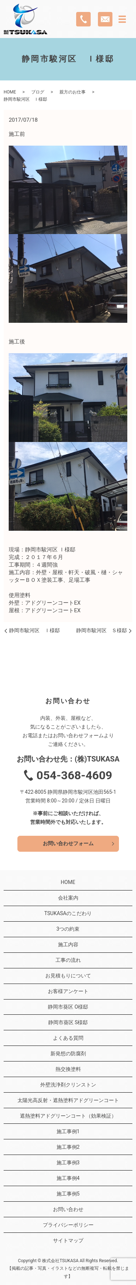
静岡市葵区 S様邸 (68, 1022)
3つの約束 (68, 929)
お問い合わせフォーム (68, 843)
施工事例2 (68, 1147)
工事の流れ (68, 960)
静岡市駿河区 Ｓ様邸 (101, 630)
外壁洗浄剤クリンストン (68, 1085)
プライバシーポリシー (68, 1225)
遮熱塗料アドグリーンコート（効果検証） (68, 1116)
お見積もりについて (68, 976)
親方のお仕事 (72, 92)
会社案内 (68, 898)
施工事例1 (68, 1131)
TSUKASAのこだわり (68, 913)
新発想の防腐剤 (68, 1053)
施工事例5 (68, 1194)
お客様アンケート (68, 991)
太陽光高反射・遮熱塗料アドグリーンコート (68, 1100)
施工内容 (68, 944)
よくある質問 (68, 1038)
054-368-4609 (74, 775)
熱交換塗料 (68, 1069)
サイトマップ (68, 1240)
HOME (10, 92)
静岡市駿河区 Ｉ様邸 (34, 630)
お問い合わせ (68, 1209)
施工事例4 (68, 1178)
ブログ (37, 92)
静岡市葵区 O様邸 (68, 1007)
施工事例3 (68, 1162)
